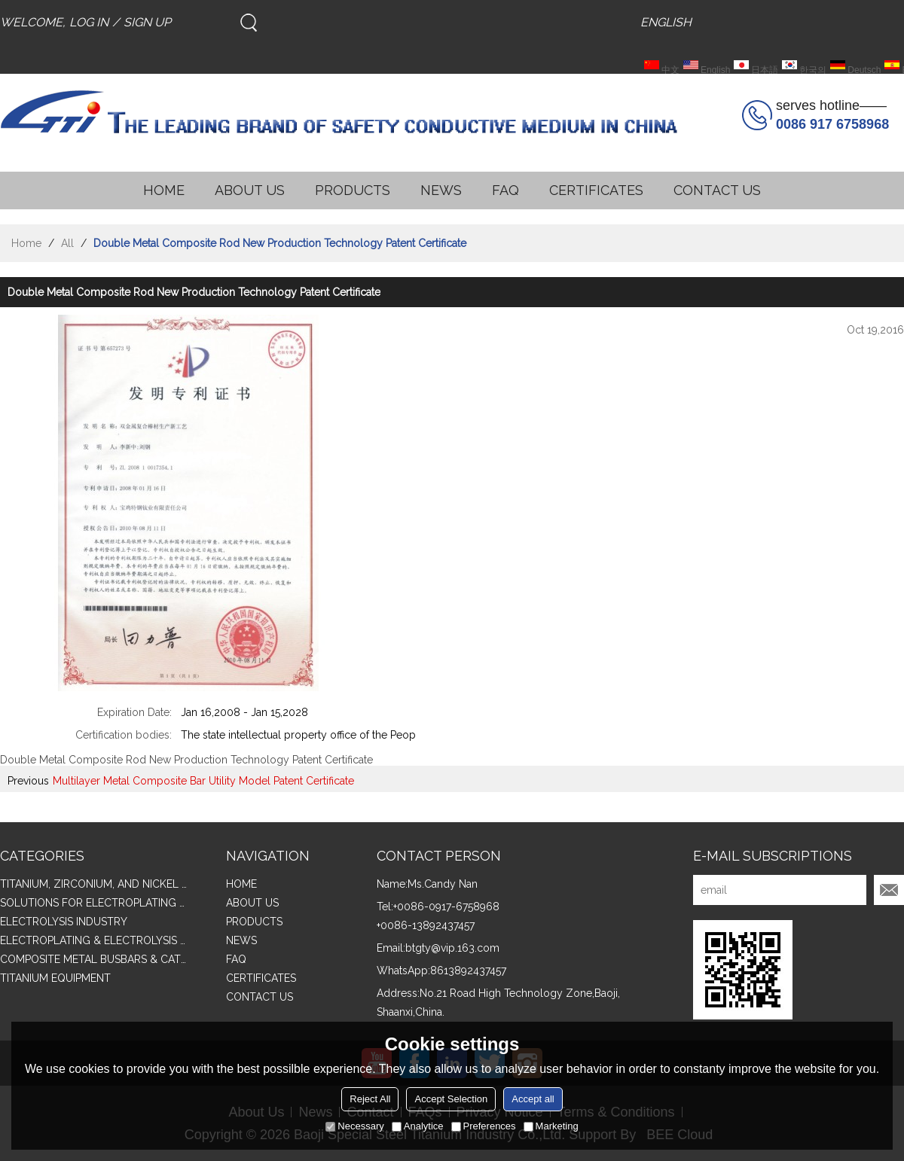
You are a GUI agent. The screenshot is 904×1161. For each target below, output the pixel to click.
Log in (88, 22)
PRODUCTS (352, 190)
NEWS (441, 190)
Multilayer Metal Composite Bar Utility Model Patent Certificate (203, 781)
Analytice (418, 1126)
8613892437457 (468, 970)
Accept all (533, 1099)
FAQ (505, 190)
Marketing (551, 1126)
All (67, 243)
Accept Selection (450, 1099)
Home (26, 243)
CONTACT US (717, 190)
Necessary (354, 1126)
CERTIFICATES (596, 190)
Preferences (483, 1126)
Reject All (370, 1099)
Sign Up (147, 22)
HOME (164, 190)
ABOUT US (250, 190)
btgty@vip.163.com (452, 948)
